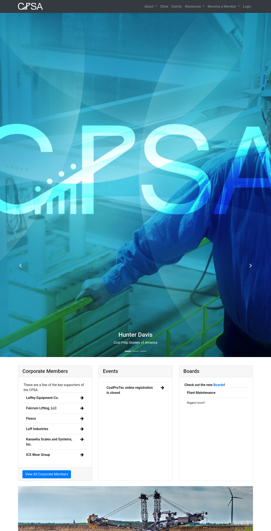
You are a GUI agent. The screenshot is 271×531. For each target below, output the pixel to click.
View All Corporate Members (46, 474)
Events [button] (177, 6)
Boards (218, 385)
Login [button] (247, 6)
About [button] (150, 6)
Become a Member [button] (222, 6)
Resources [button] (193, 6)
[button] (20, 265)
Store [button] (164, 6)
